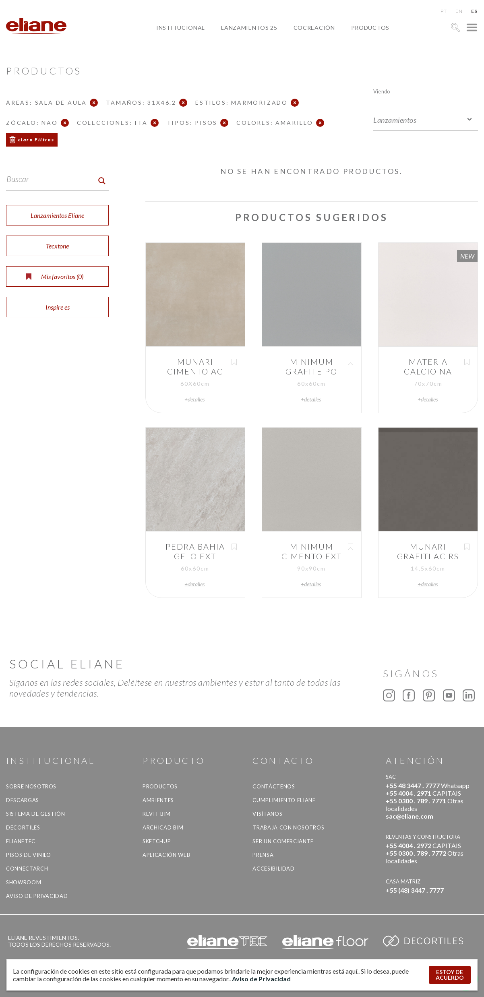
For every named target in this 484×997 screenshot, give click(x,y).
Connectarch (27, 868)
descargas (22, 800)
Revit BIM (157, 814)
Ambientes (158, 800)
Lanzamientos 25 (249, 27)
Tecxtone (57, 246)
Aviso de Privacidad (37, 896)
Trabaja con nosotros (288, 827)
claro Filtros (36, 140)
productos (370, 27)
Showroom (23, 882)
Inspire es (58, 307)
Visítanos (267, 814)
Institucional (180, 27)
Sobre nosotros (31, 786)
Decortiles (23, 827)
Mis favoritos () (54, 276)
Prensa (262, 855)
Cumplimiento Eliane (283, 800)
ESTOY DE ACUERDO (450, 974)
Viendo (381, 91)
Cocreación (314, 27)
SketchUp (157, 841)
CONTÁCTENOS (273, 786)
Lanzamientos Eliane (57, 215)
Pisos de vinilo (28, 855)
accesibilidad (273, 868)
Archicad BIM (163, 827)
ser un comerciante (283, 841)
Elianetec (20, 841)
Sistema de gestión (35, 814)
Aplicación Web (166, 855)
